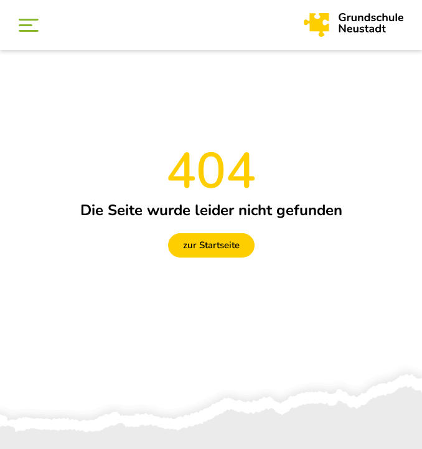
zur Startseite (211, 245)
